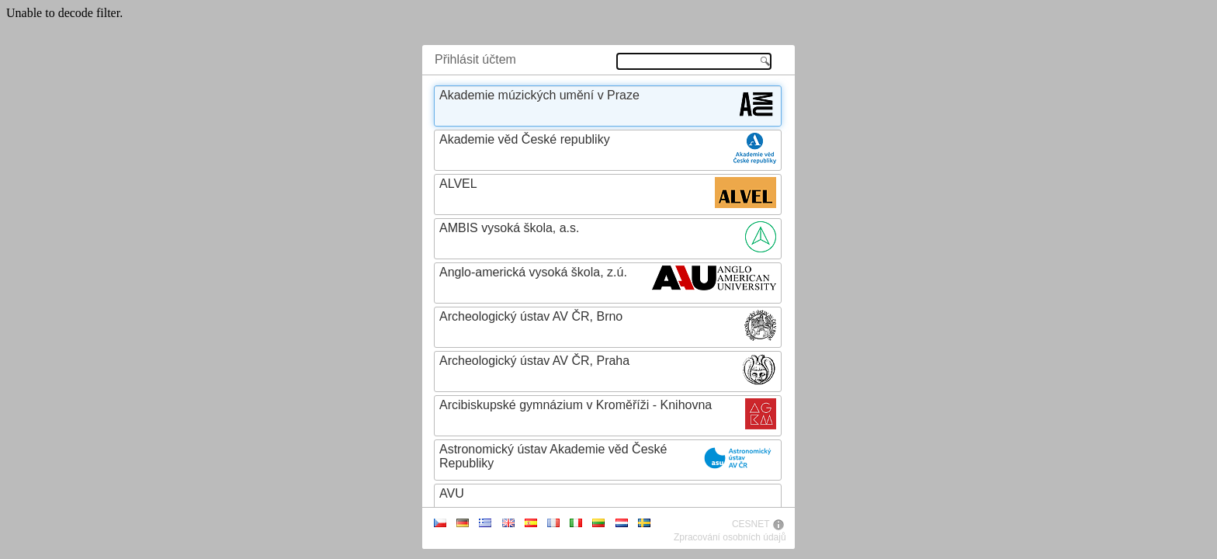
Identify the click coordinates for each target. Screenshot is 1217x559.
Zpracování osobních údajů (730, 537)
